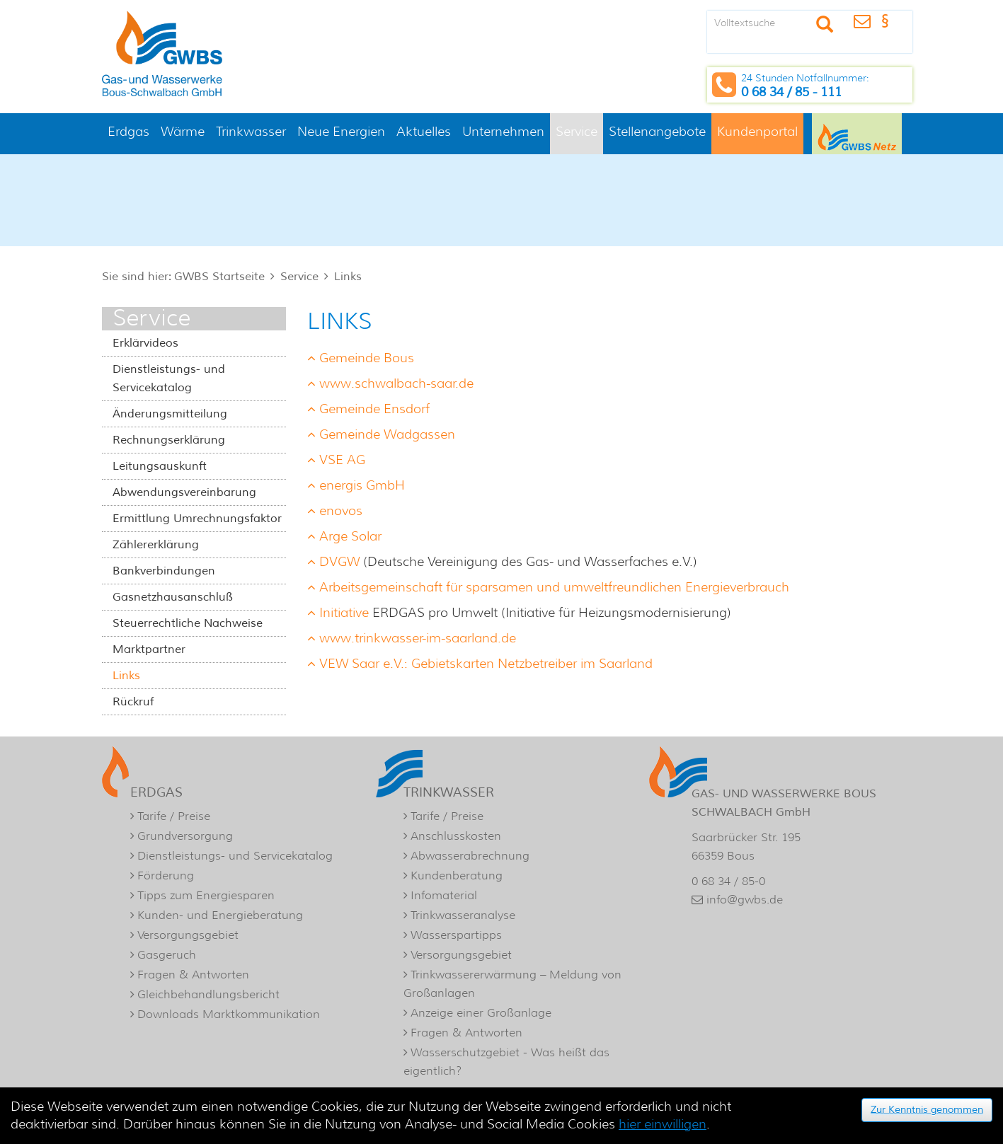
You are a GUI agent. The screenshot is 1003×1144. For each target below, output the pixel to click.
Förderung (165, 875)
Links (348, 277)
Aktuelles (423, 131)
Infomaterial (444, 895)
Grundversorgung (185, 836)
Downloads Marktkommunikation (228, 1014)
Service (576, 131)
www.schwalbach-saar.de (396, 383)
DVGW (339, 562)
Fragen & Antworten (193, 974)
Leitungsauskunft (160, 466)
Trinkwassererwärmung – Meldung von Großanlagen (512, 984)
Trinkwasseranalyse (463, 915)
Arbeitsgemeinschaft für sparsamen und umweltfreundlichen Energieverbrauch (554, 587)
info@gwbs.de (744, 899)
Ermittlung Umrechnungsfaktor (197, 519)
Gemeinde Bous (366, 358)
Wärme (183, 131)
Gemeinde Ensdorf (374, 409)
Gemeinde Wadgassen (387, 434)
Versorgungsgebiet (188, 935)
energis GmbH (362, 485)
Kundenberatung (457, 875)
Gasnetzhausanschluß (173, 597)
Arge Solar (350, 536)
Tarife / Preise (173, 816)
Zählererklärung (156, 545)
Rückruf (133, 702)
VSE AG (342, 460)
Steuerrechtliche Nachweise (188, 623)
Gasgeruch (166, 954)
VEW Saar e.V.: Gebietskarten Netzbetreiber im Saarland (486, 663)
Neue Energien (341, 131)
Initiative (344, 612)
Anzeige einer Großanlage (481, 1012)
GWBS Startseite (219, 277)
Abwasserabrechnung (470, 855)
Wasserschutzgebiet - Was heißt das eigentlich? (506, 1061)
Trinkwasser (251, 131)
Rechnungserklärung (169, 440)
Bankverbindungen (164, 571)
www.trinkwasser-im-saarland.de (417, 638)
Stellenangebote (657, 131)
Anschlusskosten (456, 836)
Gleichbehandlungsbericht (208, 994)
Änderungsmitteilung (170, 414)
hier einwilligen (662, 1124)
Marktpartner (149, 649)
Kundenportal (757, 131)
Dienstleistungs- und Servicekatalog (169, 378)
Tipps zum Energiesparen (206, 895)
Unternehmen (503, 131)
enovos (340, 511)
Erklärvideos (145, 343)
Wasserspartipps (456, 935)
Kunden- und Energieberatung (220, 915)
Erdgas (128, 131)
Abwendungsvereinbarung (184, 492)
